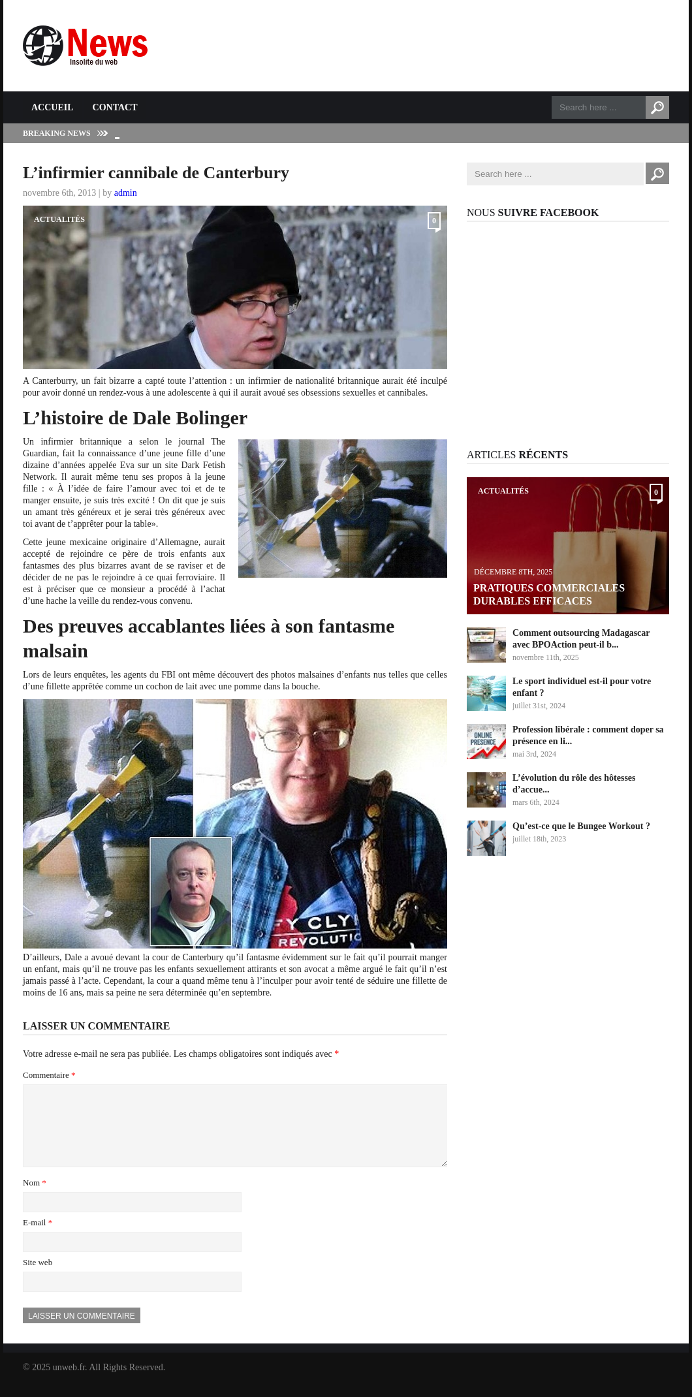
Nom (34, 1198)
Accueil (52, 107)
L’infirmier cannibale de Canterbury (156, 172)
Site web (37, 1278)
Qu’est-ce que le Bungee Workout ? (581, 826)
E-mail (37, 1238)
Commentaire (49, 1075)
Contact (115, 107)
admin (125, 193)
